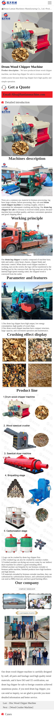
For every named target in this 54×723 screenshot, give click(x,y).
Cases (8, 714)
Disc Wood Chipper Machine (22, 703)
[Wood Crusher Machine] (21, 707)
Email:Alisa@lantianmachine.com (24, 94)
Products (49, 9)
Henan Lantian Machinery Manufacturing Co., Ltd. (24, 9)
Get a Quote (19, 87)
